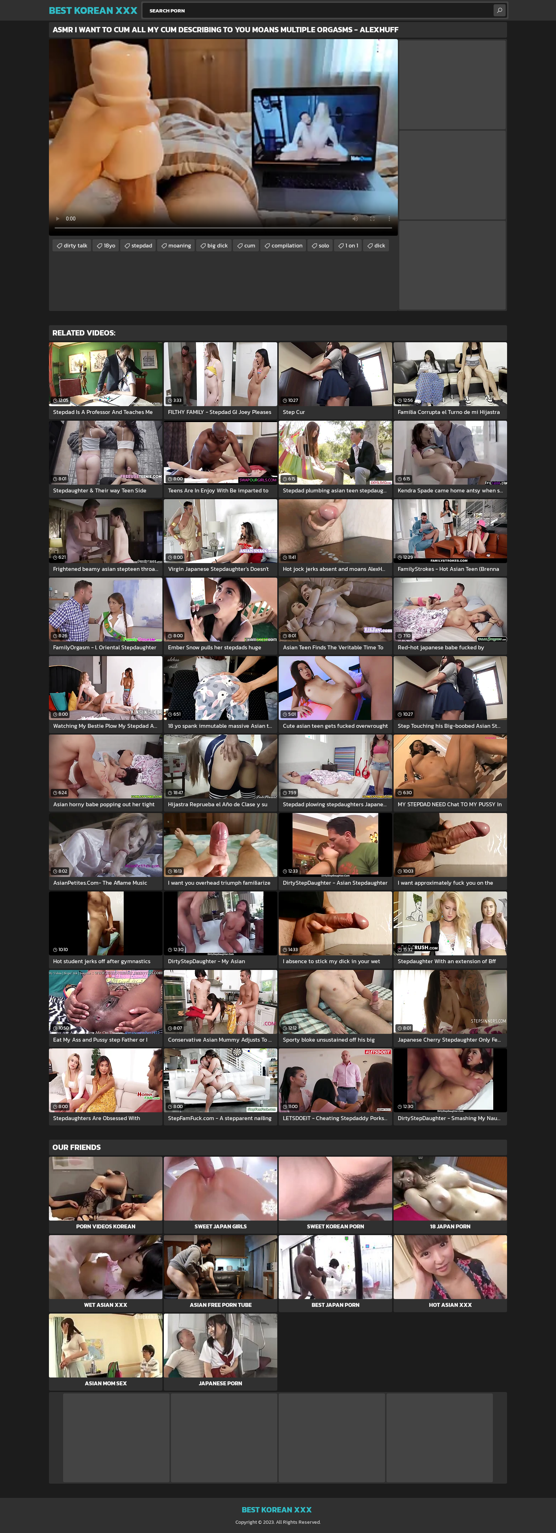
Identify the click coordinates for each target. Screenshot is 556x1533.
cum (249, 245)
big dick (217, 245)
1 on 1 (351, 245)
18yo (109, 245)
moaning (179, 245)
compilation (287, 245)
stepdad (142, 245)
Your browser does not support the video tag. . (223, 137)
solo (324, 245)
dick (379, 245)
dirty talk (76, 245)
